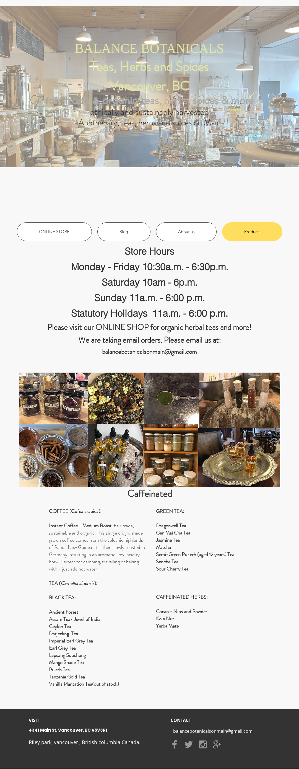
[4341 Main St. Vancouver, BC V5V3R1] (100, 730)
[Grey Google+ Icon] (216, 744)
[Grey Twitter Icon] (188, 744)
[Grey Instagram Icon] (202, 744)
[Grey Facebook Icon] (174, 744)
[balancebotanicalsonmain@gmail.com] (213, 731)
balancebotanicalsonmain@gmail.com (149, 351)
